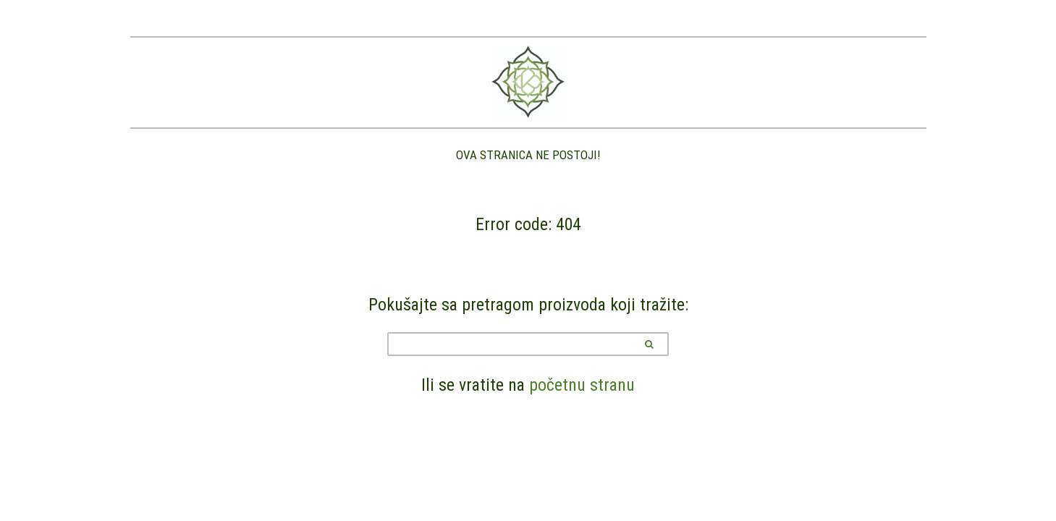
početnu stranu (582, 384)
